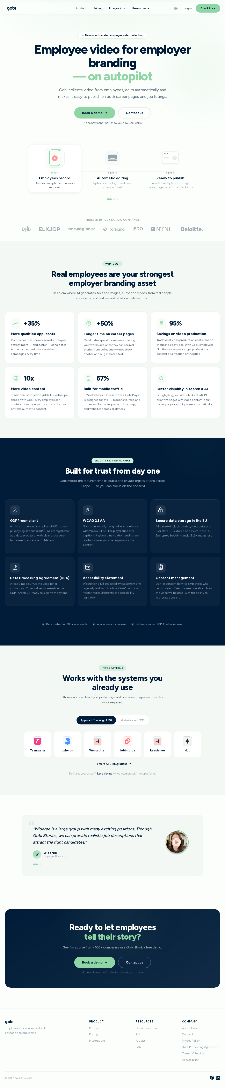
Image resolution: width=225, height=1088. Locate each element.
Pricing (97, 8)
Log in (188, 8)
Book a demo (94, 113)
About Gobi (189, 1028)
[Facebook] (212, 1078)
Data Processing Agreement (200, 1047)
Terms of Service (193, 1053)
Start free (208, 8)
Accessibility (190, 1060)
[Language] (176, 8)
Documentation (146, 1028)
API (138, 1034)
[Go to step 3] (117, 199)
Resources (140, 8)
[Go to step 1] (109, 199)
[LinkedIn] (218, 1078)
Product (81, 8)
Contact (187, 1034)
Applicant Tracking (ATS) (96, 723)
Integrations (117, 8)
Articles (141, 1040)
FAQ (138, 1047)
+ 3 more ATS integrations (112, 769)
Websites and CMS (133, 723)
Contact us (134, 113)
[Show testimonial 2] (40, 866)
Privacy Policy (190, 1040)
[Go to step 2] (114, 199)
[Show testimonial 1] (35, 866)
